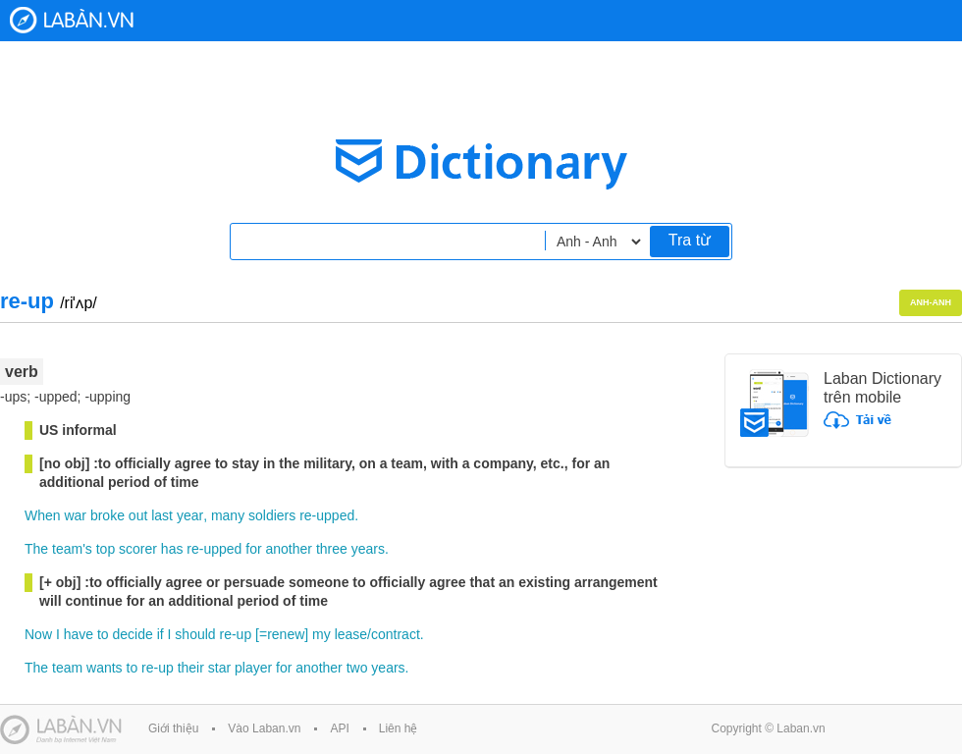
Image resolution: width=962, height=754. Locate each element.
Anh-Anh (930, 302)
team (67, 667)
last (162, 515)
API (339, 728)
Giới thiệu (173, 728)
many (227, 515)
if (160, 634)
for (253, 549)
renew (285, 634)
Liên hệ (398, 728)
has (172, 549)
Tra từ (689, 240)
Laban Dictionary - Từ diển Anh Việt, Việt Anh (72, 20)
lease (351, 634)
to (103, 634)
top (105, 549)
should (195, 634)
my (321, 634)
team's (72, 549)
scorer (138, 549)
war (75, 515)
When (43, 515)
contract (395, 634)
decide (133, 634)
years (368, 549)
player (253, 667)
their (191, 667)
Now (38, 634)
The (36, 549)
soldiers (271, 515)
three (331, 549)
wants (104, 667)
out (138, 515)
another (289, 549)
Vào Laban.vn (264, 728)
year (190, 515)
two (357, 667)
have (78, 634)
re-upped (326, 515)
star (219, 667)
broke (107, 515)
